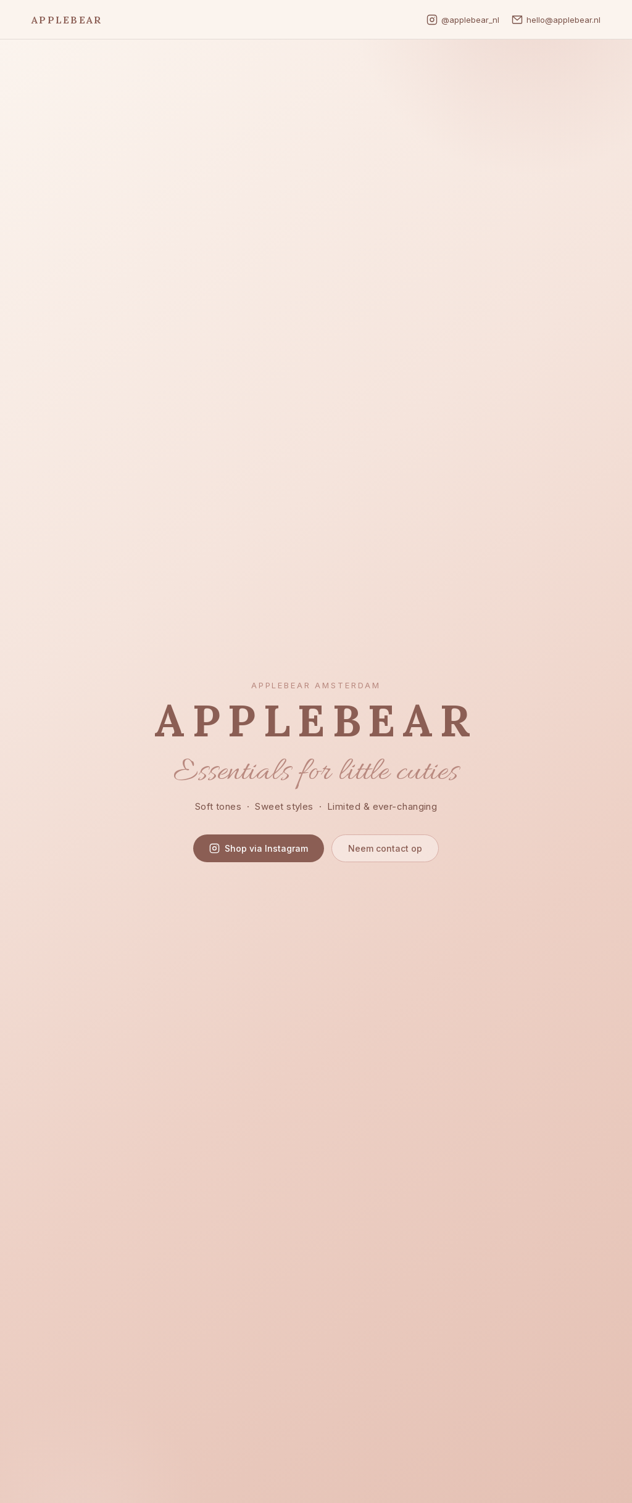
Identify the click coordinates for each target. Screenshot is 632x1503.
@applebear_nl (462, 19)
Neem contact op (385, 848)
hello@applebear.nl (556, 19)
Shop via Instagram (258, 848)
